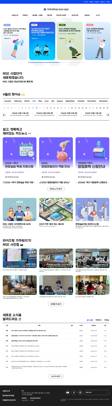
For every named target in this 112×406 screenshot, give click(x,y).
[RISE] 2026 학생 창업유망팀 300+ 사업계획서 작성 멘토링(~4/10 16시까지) (30, 361)
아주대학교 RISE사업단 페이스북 (76, 391)
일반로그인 (102, 1)
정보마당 (87, 15)
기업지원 (49, 15)
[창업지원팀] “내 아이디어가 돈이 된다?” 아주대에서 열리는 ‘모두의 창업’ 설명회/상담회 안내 (34, 335)
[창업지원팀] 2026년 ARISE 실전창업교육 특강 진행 (24, 341)
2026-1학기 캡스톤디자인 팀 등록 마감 (44, 115)
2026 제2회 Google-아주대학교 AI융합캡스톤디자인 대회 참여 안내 (28, 330)
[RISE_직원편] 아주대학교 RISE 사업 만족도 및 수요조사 (25, 351)
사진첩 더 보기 (55, 304)
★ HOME (86, 1)
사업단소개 (15, 15)
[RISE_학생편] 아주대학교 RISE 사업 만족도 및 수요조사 (25, 346)
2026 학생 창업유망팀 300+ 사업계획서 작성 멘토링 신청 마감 (20, 115)
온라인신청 (75, 15)
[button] (106, 116)
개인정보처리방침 (8, 396)
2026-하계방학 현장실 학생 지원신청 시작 (69, 115)
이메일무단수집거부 (9, 400)
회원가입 (91, 1)
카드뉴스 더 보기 (56, 189)
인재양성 (25, 15)
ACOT (98, 15)
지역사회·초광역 (61, 15)
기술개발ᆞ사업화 (37, 15)
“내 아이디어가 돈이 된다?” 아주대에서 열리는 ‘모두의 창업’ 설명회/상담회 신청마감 (93, 115)
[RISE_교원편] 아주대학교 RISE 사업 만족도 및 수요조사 (25, 356)
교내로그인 (97, 1)
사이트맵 (108, 1)
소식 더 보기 (55, 376)
